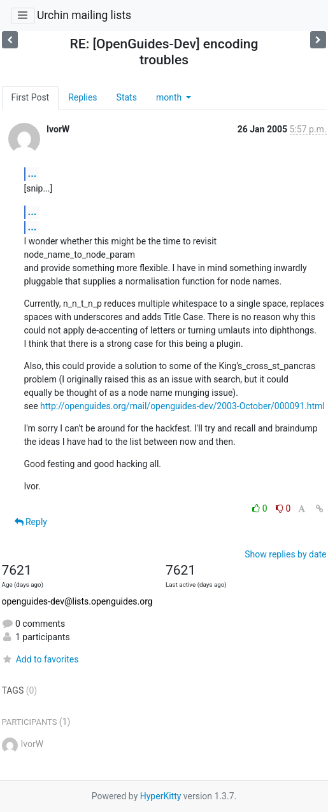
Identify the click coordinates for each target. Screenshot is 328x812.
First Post (30, 97)
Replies (82, 97)
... (32, 173)
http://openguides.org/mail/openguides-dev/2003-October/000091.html (182, 406)
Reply (31, 522)
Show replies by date (285, 554)
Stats (127, 97)
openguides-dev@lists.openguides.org (77, 601)
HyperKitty (161, 796)
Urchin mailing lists (84, 15)
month (170, 97)
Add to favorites (40, 659)
